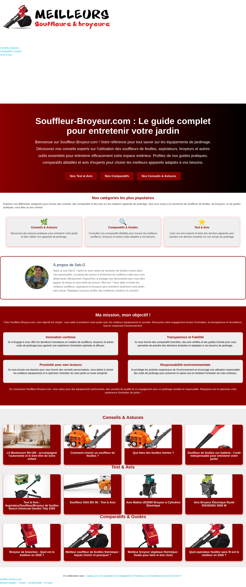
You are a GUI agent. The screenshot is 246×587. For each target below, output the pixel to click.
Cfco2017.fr (175, 576)
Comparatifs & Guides (10, 51)
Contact (22, 583)
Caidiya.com (92, 576)
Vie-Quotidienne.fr (109, 576)
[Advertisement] (123, 80)
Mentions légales (8, 583)
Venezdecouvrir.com (158, 576)
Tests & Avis (6, 55)
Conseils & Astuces (9, 48)
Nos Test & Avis (81, 176)
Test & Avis (201, 227)
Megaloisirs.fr (126, 576)
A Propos (48, 583)
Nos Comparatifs (117, 176)
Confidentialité (35, 583)
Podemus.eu (140, 576)
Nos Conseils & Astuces (159, 176)
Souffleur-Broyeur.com (11, 579)
